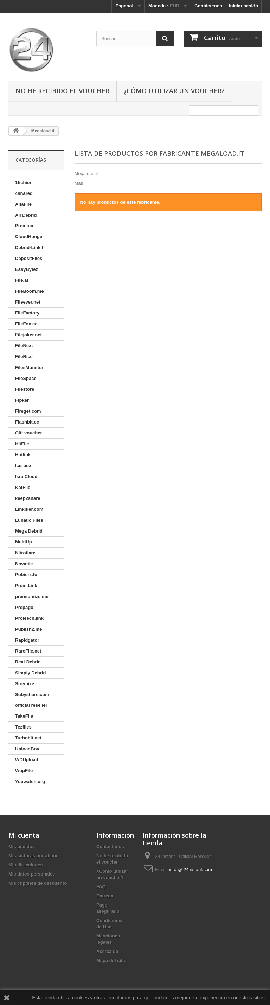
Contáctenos (208, 5)
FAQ (101, 886)
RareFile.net (28, 651)
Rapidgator (27, 640)
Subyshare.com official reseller (32, 700)
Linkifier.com (29, 509)
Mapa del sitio (111, 960)
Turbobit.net (28, 737)
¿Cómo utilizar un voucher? (174, 91)
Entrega (104, 895)
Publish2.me (28, 629)
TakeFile (24, 716)
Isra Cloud (26, 476)
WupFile (24, 770)
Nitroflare (25, 552)
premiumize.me (32, 596)
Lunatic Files (29, 520)
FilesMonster (29, 367)
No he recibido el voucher (62, 91)
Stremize (24, 683)
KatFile (22, 487)
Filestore (24, 389)
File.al (21, 280)
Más (79, 183)
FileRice (24, 356)
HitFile (22, 443)
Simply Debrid (30, 672)
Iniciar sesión (243, 5)
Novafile (24, 563)
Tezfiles (23, 727)
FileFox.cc (26, 323)
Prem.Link (26, 585)
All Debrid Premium (26, 220)
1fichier (23, 182)
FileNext (24, 345)
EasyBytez (26, 269)
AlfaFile (23, 204)
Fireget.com (28, 411)
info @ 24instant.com (190, 869)
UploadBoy (27, 748)
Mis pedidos (21, 846)
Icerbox (23, 465)
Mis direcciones (25, 864)
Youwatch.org (30, 781)
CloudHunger (29, 236)
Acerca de (107, 951)
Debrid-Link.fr (30, 247)
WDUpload (26, 759)
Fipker (22, 400)
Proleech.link (29, 618)
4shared (24, 193)
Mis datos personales (31, 874)
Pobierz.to (26, 574)
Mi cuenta (23, 835)
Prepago (24, 607)
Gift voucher (28, 432)
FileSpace (26, 378)
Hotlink (23, 454)
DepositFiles (28, 258)
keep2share (27, 498)
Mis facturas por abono (33, 855)
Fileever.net (27, 302)
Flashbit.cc (27, 422)
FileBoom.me (29, 291)
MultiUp (23, 542)
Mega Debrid (29, 531)
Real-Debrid (28, 661)
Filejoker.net (28, 334)
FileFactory (27, 313)
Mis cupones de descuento (37, 883)
